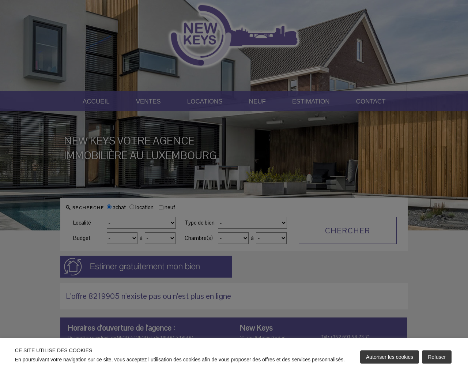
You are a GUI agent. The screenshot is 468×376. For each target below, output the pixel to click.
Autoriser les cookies (389, 357)
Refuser (437, 357)
